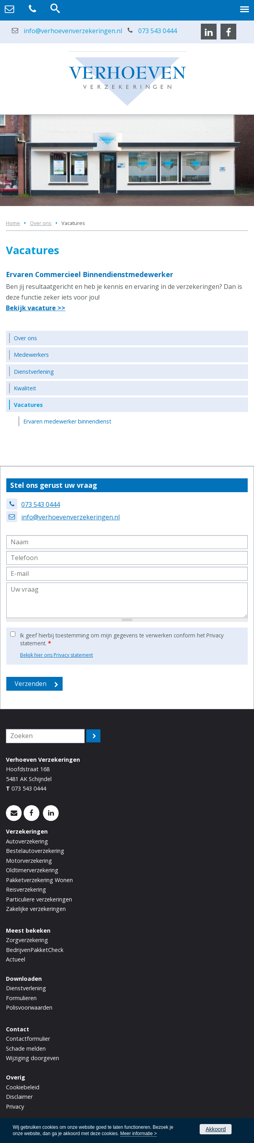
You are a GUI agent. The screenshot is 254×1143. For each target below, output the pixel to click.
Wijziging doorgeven (32, 1058)
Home (13, 223)
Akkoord (216, 1129)
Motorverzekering (29, 860)
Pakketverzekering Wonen (39, 880)
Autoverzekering (27, 841)
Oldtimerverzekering (32, 870)
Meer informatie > (138, 1133)
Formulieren (21, 998)
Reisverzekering (26, 889)
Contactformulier (28, 1038)
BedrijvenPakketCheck (34, 950)
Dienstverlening (26, 988)
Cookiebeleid (22, 1087)
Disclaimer (19, 1096)
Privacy (15, 1106)
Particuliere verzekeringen (39, 899)
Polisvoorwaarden (29, 1007)
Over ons (41, 223)
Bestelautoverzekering (35, 850)
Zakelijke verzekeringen (36, 909)
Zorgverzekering (27, 940)
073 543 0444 (157, 30)
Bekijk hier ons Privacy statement (56, 655)
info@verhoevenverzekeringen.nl (73, 30)
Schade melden (26, 1048)
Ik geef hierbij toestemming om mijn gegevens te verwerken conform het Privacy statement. (122, 639)
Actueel (15, 959)
